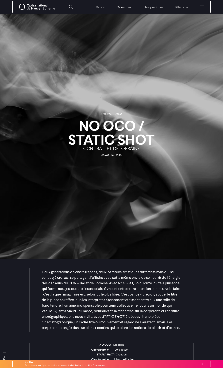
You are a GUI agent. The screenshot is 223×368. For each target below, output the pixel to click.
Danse (118, 113)
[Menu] (202, 7)
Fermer (202, 364)
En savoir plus (99, 365)
